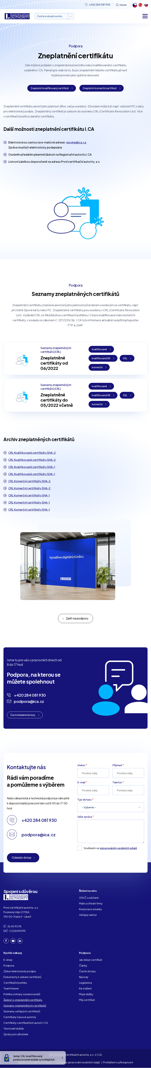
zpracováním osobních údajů (118, 848)
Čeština (134, 5)
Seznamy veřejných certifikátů (21, 1011)
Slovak (146, 5)
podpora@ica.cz (29, 701)
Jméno (81, 765)
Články (83, 965)
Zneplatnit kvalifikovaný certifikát (50, 88)
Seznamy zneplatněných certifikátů (24, 1005)
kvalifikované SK (101, 358)
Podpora (8, 965)
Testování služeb (13, 1028)
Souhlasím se (110, 848)
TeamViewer (11, 988)
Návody (83, 976)
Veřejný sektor (88, 914)
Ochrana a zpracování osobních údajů (77, 1062)
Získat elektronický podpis (19, 971)
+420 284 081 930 (99, 4)
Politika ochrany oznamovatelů (21, 994)
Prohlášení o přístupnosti (118, 1062)
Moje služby (86, 994)
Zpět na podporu (77, 618)
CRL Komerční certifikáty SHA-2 (29, 481)
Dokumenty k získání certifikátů (22, 976)
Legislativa (85, 982)
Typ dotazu (84, 799)
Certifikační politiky (15, 982)
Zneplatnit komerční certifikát (100, 88)
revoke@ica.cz (76, 142)
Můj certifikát (87, 999)
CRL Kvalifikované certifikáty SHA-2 (32, 452)
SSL (125, 358)
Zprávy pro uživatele (15, 1034)
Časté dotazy (87, 971)
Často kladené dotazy (22, 714)
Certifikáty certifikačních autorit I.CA (25, 1022)
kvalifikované (99, 349)
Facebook (6, 940)
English (140, 5)
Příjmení (117, 765)
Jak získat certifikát (90, 959)
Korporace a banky (90, 909)
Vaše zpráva (84, 816)
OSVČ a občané (89, 897)
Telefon (117, 782)
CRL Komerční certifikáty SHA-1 (29, 495)
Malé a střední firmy (91, 903)
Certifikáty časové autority (19, 1017)
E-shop (7, 959)
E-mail (81, 782)
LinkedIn (20, 941)
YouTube (13, 941)
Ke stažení (85, 988)
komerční (97, 367)
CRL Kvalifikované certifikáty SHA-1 (31, 467)
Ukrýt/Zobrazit (62, 1057)
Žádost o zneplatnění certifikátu (22, 999)
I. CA (15, 897)
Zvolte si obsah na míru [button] (49, 16)
